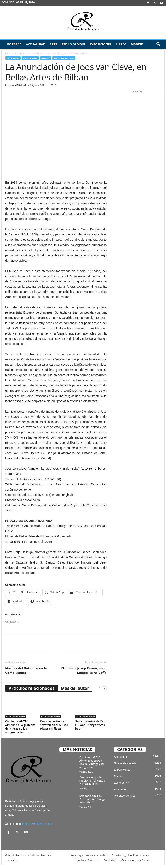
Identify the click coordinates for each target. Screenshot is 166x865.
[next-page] (104, 688)
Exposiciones (100, 44)
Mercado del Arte (124, 795)
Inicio (8, 53)
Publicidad (109, 860)
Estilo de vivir (73, 44)
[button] (158, 44)
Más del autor (75, 688)
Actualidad (35, 44)
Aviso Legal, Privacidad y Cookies (89, 855)
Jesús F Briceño (18, 85)
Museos (45, 58)
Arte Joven (120, 789)
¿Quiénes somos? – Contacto (136, 860)
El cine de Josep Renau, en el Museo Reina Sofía (84, 670)
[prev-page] (99, 688)
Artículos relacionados (31, 688)
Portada (14, 44)
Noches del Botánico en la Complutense (26, 670)
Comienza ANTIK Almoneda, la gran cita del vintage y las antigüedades (20, 726)
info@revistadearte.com (37, 823)
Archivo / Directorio (88, 860)
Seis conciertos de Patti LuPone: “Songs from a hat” (91, 724)
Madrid (137, 44)
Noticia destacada (64, 58)
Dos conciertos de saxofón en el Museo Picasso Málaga (54, 724)
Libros (121, 44)
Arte (53, 44)
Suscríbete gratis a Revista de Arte (131, 855)
